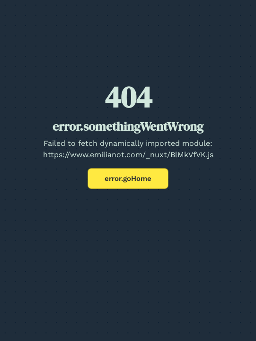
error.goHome (128, 178)
